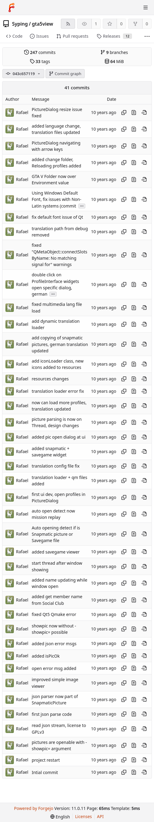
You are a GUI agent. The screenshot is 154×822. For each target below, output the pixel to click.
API (100, 816)
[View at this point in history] (144, 112)
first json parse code (52, 714)
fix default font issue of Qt (57, 217)
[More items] (147, 36)
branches (114, 52)
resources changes (50, 379)
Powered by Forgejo (33, 808)
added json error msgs (54, 643)
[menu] (60, 817)
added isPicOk (46, 656)
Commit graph (65, 73)
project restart (46, 760)
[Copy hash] (123, 112)
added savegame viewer (56, 552)
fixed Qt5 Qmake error (54, 614)
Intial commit (45, 772)
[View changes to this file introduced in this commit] (133, 112)
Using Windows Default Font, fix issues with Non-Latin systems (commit (56, 199)
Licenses (83, 816)
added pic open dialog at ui (58, 437)
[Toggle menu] (145, 7)
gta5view (42, 24)
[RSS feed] (68, 24)
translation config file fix (56, 466)
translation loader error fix (58, 391)
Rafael (22, 112)
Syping (20, 24)
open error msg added (54, 668)
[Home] (11, 7)
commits (39, 52)
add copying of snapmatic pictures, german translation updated (60, 344)
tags (40, 61)
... (82, 206)
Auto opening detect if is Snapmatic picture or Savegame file (56, 534)
